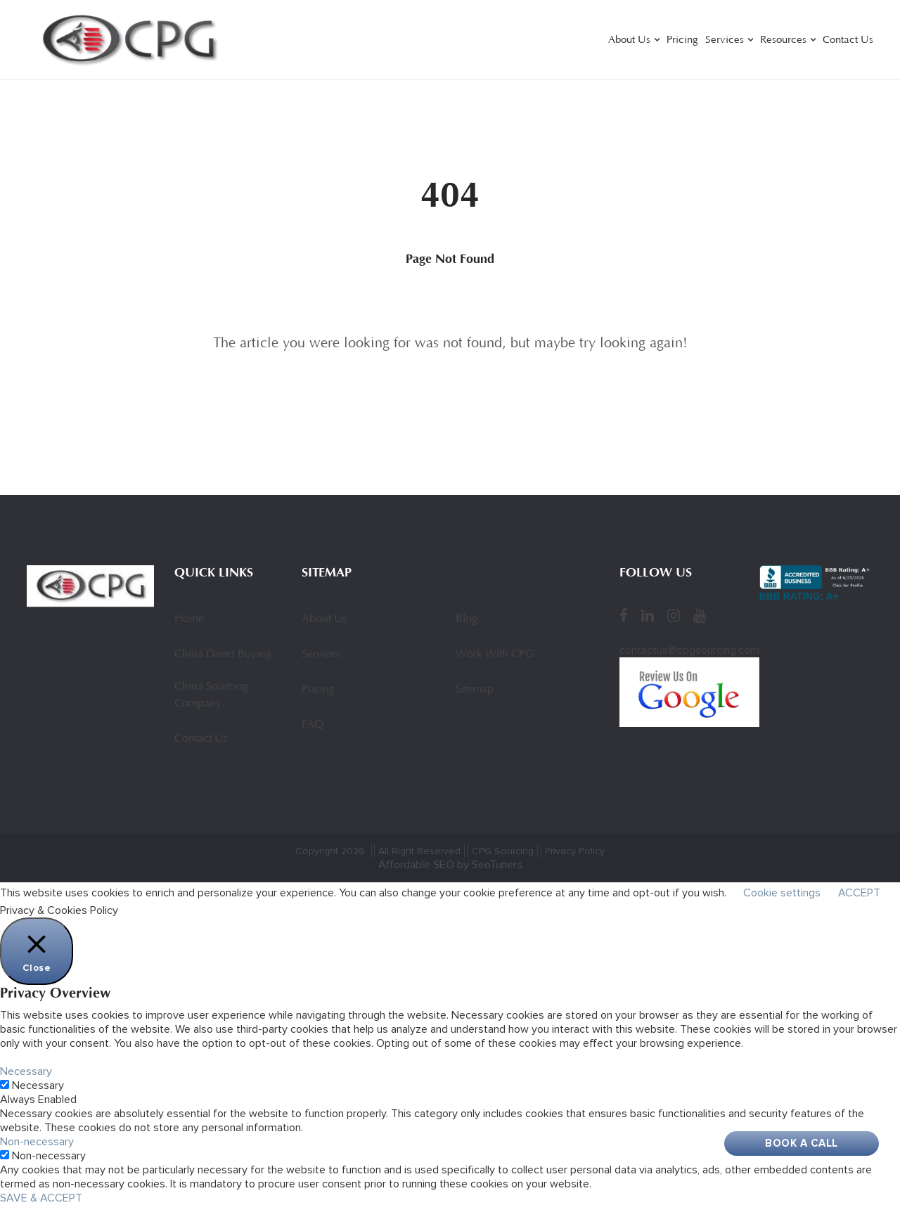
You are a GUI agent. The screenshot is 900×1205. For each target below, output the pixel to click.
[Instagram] (673, 615)
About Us (629, 40)
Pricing (682, 40)
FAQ (312, 724)
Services (724, 40)
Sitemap (475, 689)
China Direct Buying (222, 654)
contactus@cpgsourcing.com (689, 650)
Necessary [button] (26, 1071)
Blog (466, 619)
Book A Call (801, 1143)
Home (189, 619)
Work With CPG (495, 654)
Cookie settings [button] (782, 893)
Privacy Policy (575, 851)
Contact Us (848, 40)
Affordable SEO (416, 865)
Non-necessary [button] (37, 1142)
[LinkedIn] (647, 615)
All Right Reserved (419, 851)
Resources (783, 40)
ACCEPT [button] (859, 893)
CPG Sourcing (503, 851)
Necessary (38, 1085)
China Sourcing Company (211, 695)
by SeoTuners (489, 865)
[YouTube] (699, 615)
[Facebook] (623, 615)
